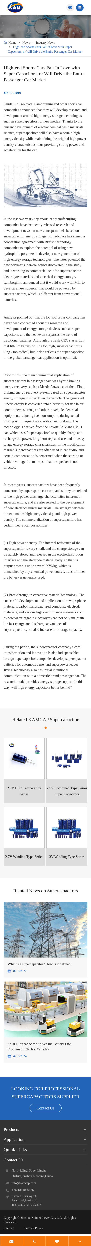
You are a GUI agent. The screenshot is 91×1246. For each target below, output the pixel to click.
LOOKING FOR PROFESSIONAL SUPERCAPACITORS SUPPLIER (45, 1092)
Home (12, 42)
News (26, 42)
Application (14, 1139)
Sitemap (9, 1228)
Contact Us (45, 1108)
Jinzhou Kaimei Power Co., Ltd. (42, 1217)
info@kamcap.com (24, 1183)
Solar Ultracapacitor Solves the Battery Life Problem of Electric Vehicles (39, 1046)
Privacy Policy (33, 1228)
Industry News (45, 42)
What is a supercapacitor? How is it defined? (40, 964)
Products (11, 1129)
